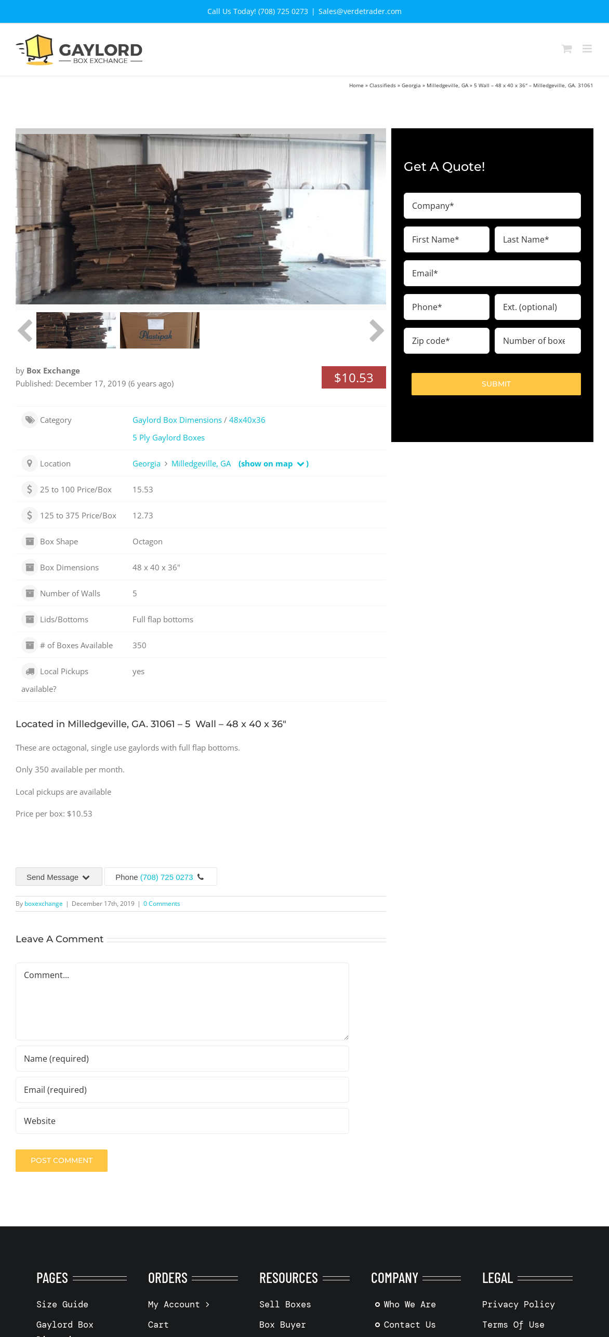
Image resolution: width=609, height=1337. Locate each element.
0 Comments (161, 903)
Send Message (59, 877)
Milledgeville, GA (447, 85)
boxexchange (43, 903)
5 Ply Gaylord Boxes (169, 437)
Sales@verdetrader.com (360, 11)
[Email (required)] (182, 1090)
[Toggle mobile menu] (587, 48)
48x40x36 (247, 420)
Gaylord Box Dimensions (177, 420)
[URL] (182, 1121)
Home (356, 85)
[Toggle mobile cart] (567, 48)
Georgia (411, 85)
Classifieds (382, 85)
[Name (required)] (182, 1059)
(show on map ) (274, 463)
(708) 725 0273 (166, 877)
